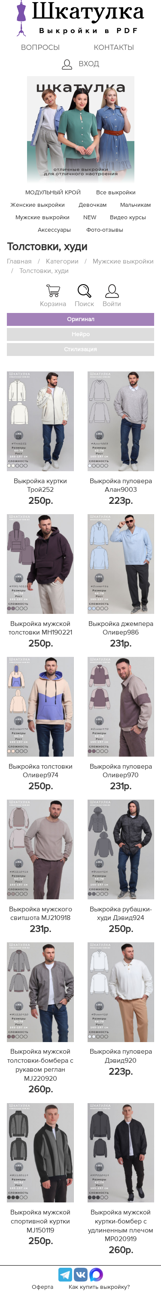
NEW (89, 218)
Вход (80, 64)
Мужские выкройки (42, 218)
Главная (19, 261)
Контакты (114, 47)
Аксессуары (54, 230)
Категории (62, 261)
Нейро (81, 334)
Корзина (53, 295)
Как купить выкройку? (99, 1287)
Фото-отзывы (104, 230)
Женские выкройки (37, 205)
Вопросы (40, 47)
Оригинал (80, 319)
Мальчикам (135, 205)
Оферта (42, 1287)
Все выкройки (116, 193)
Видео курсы (128, 218)
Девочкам (92, 205)
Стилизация (80, 349)
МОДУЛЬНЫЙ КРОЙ (53, 193)
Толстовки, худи (44, 270)
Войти (112, 295)
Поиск (84, 295)
